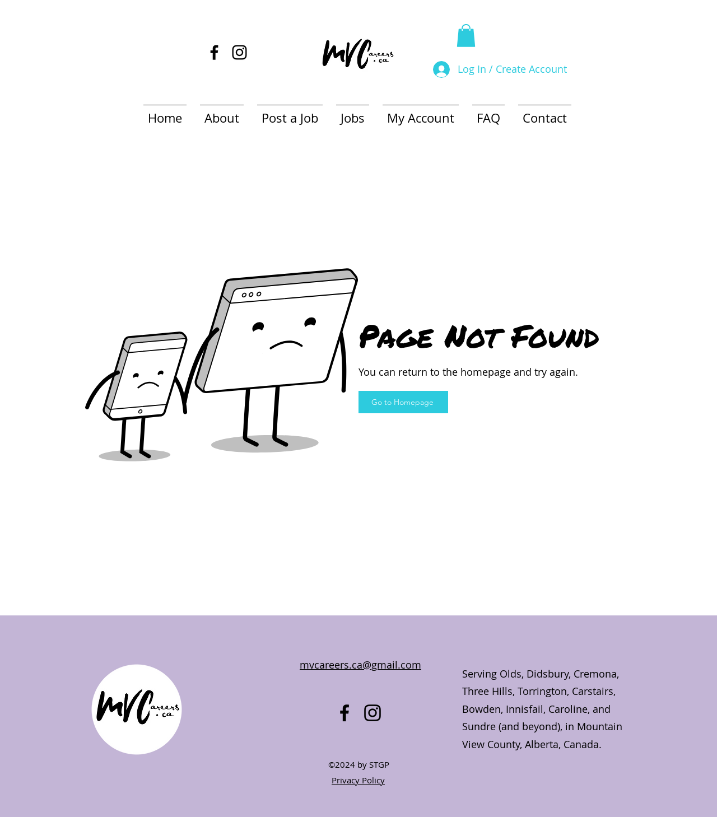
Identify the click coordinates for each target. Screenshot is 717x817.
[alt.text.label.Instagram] (239, 52)
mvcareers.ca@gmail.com (360, 664)
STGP (379, 764)
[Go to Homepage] (403, 402)
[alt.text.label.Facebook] (214, 52)
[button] (466, 35)
